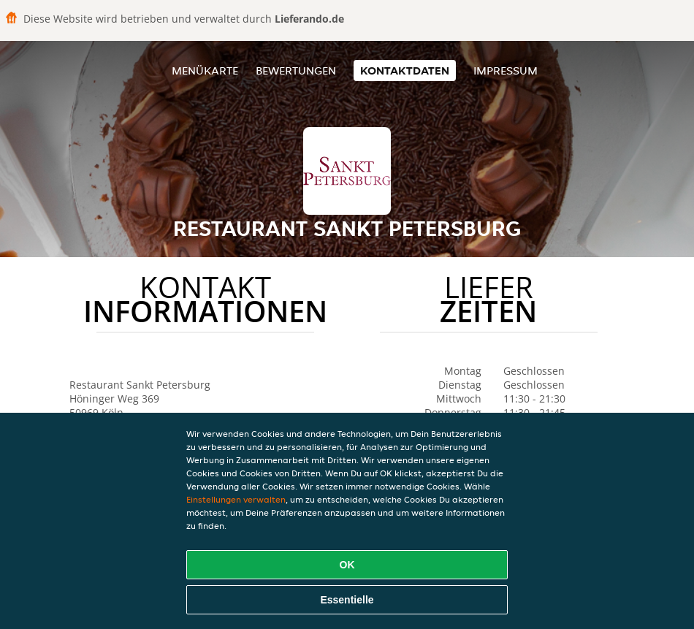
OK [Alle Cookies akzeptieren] (347, 565)
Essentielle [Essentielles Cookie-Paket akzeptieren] (346, 600)
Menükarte (205, 70)
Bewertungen (296, 70)
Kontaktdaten (404, 70)
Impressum (505, 70)
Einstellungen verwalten (236, 499)
